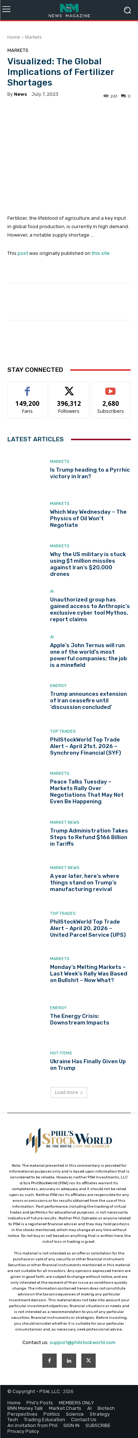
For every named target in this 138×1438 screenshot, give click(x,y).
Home (13, 37)
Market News (64, 822)
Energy (58, 686)
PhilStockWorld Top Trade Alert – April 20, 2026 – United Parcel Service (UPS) (88, 928)
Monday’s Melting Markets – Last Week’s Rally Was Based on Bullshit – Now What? (88, 974)
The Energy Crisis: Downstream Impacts (79, 1019)
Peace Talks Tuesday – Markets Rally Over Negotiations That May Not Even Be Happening (87, 791)
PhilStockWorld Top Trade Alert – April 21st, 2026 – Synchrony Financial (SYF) (85, 746)
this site (101, 253)
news (20, 94)
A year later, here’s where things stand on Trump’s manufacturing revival (84, 882)
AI (52, 591)
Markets (33, 37)
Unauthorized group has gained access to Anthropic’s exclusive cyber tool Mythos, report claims (90, 609)
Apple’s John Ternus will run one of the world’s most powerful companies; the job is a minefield (88, 655)
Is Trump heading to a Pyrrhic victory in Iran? (90, 473)
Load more (69, 1092)
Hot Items (61, 1053)
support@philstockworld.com (83, 1342)
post (23, 253)
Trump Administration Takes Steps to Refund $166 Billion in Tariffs (89, 837)
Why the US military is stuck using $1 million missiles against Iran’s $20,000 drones (88, 564)
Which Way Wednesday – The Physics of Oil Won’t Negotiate (88, 518)
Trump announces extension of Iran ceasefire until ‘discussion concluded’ (88, 700)
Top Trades (62, 731)
